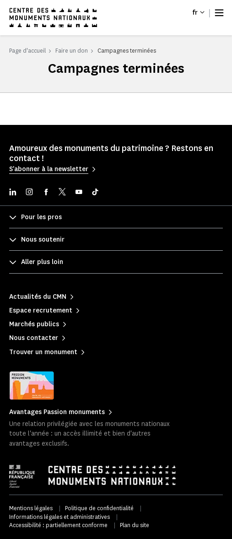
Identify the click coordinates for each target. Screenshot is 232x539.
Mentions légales (31, 508)
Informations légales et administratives (59, 517)
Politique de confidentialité (99, 508)
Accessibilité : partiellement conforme (58, 525)
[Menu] (219, 13)
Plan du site (134, 525)
